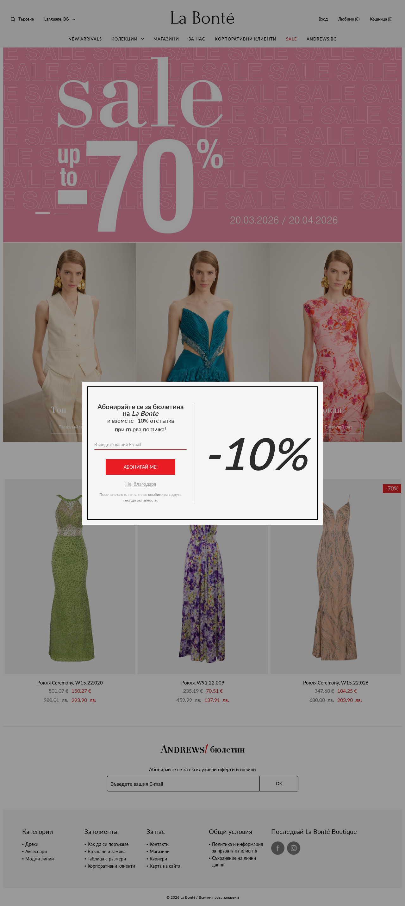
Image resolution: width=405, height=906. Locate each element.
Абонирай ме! (141, 467)
